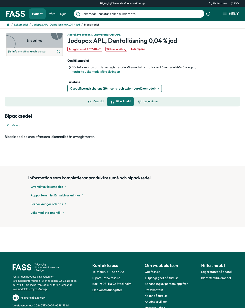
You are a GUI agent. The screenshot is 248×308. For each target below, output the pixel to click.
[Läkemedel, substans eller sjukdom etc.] (142, 13)
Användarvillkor (156, 301)
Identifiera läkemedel (216, 278)
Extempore (138, 49)
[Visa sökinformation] (208, 14)
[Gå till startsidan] (15, 13)
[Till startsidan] (8, 24)
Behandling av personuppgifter (166, 284)
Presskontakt (154, 290)
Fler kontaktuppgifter (107, 290)
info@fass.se (111, 278)
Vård (52, 14)
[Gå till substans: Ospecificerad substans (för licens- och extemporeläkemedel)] (114, 88)
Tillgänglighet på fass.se (162, 278)
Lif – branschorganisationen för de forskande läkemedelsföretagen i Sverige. (42, 287)
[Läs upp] (14, 125)
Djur (63, 14)
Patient (37, 14)
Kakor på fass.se (156, 296)
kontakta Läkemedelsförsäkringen (96, 71)
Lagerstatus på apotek (217, 272)
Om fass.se (152, 272)
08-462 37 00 (114, 272)
